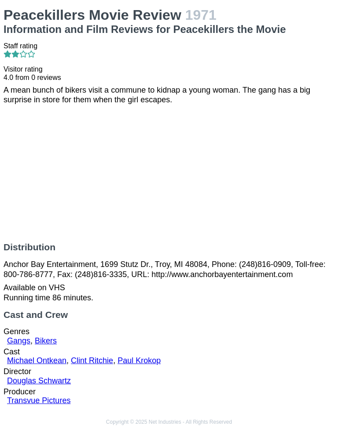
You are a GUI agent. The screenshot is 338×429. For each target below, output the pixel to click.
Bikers (46, 340)
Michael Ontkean (36, 360)
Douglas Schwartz (39, 380)
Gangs (18, 340)
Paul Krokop (139, 360)
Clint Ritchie (92, 360)
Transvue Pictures (38, 400)
